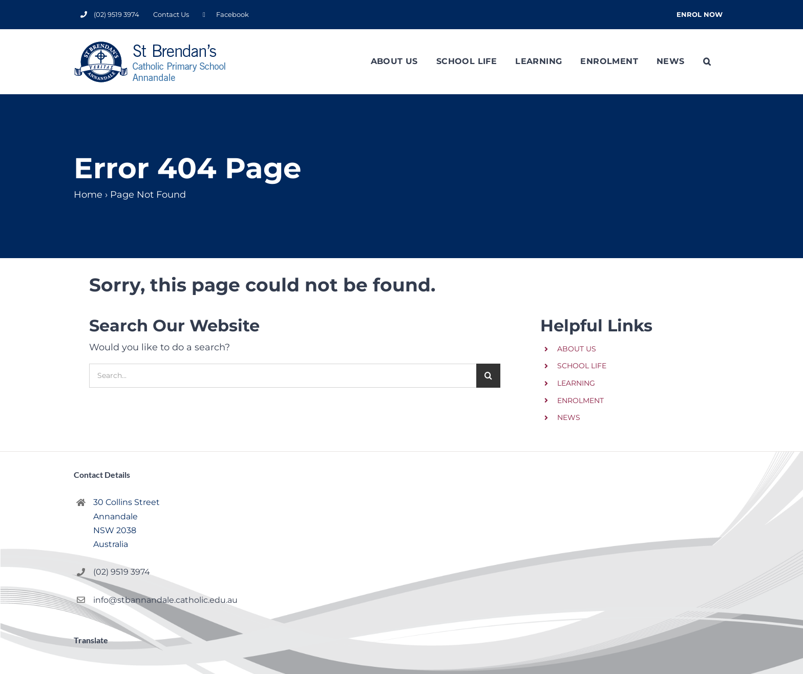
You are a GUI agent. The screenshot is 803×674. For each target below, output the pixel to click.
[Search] (488, 376)
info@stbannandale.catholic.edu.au (159, 600)
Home (88, 194)
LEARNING (576, 383)
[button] (707, 61)
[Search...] (282, 376)
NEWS (568, 417)
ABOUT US (576, 348)
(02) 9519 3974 (121, 572)
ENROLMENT (580, 400)
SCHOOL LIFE (581, 365)
